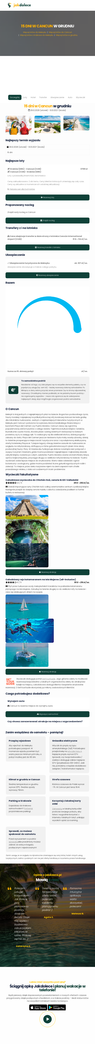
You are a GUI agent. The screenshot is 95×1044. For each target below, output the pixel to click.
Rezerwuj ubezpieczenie (47, 275)
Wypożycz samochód (47, 714)
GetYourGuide (48, 678)
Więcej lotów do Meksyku (34, 32)
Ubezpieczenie (57, 97)
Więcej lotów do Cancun (60, 32)
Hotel (33, 97)
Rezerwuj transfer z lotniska (47, 247)
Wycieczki (80, 97)
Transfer (43, 97)
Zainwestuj (57, 808)
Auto (70, 97)
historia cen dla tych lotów (22, 189)
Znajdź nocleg (47, 220)
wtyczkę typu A (75, 751)
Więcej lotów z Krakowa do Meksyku (36, 35)
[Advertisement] (47, 73)
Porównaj (28, 808)
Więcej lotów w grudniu (67, 35)
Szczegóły (15, 97)
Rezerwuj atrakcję (47, 572)
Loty (25, 97)
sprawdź (13, 841)
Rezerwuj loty (47, 197)
